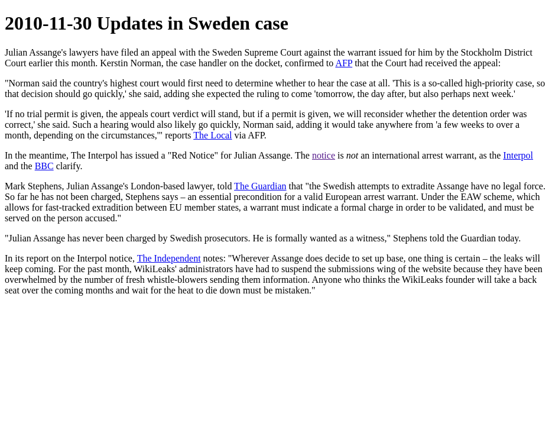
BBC (44, 166)
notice (323, 155)
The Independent (169, 258)
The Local (212, 135)
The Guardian (260, 186)
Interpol (518, 155)
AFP (343, 63)
